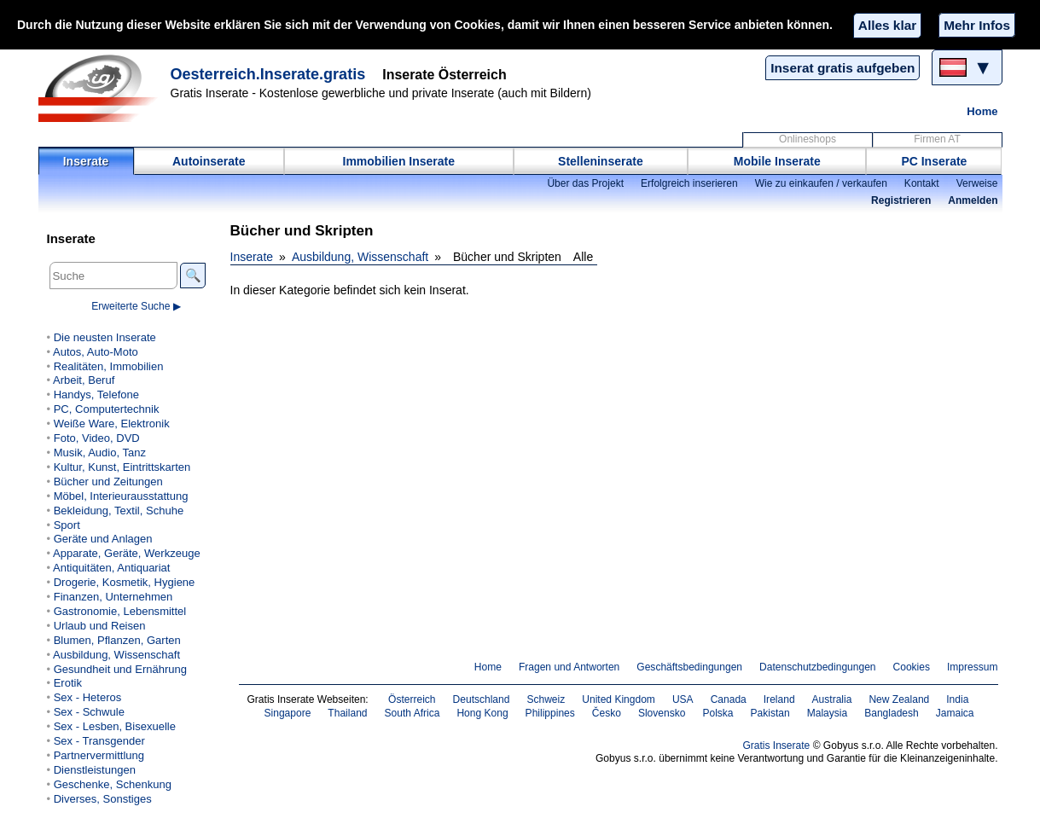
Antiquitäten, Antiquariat (111, 567)
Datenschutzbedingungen (817, 667)
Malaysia (827, 713)
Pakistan (770, 713)
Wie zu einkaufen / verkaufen (821, 183)
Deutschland (481, 699)
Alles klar (887, 25)
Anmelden (972, 200)
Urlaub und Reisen (100, 625)
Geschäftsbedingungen (689, 667)
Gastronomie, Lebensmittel (120, 611)
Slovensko (662, 713)
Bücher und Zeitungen (108, 481)
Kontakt (921, 183)
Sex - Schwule (89, 711)
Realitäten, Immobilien (109, 366)
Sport (67, 525)
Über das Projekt (585, 183)
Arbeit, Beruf (83, 380)
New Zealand (899, 699)
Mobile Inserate (777, 161)
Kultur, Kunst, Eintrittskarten (122, 467)
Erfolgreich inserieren (689, 183)
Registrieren (901, 200)
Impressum (972, 667)
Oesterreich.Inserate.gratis (268, 74)
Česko (606, 713)
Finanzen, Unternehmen (113, 596)
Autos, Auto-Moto (95, 351)
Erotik (68, 682)
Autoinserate (209, 161)
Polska (717, 713)
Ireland (779, 699)
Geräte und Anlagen (103, 538)
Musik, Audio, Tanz (100, 452)
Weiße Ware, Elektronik (112, 423)
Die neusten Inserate (105, 337)
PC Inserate (934, 161)
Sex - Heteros (88, 697)
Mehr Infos (977, 25)
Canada (729, 699)
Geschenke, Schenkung (112, 784)
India (957, 699)
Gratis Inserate (776, 745)
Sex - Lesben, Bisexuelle (115, 726)
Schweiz (545, 699)
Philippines (550, 713)
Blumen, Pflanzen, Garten (117, 640)
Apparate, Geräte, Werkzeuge (126, 553)
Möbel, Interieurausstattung (121, 496)
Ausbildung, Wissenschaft (360, 257)
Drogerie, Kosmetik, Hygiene (124, 582)
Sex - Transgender (99, 740)
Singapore (287, 713)
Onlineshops (807, 139)
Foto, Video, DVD (97, 438)
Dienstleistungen (95, 769)
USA (683, 699)
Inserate (86, 161)
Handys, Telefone (96, 394)
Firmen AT (937, 139)
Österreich (412, 699)
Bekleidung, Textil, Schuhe (118, 510)
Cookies (911, 667)
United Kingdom (618, 699)
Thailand (347, 713)
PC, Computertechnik (107, 409)
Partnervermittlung (99, 755)
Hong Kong (482, 713)
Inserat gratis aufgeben (842, 68)
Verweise (977, 183)
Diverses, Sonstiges (103, 798)
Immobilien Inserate (399, 161)
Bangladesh (891, 713)
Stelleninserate (600, 161)
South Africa (412, 713)
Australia (832, 699)
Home (982, 111)
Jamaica (955, 713)
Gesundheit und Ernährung (120, 669)
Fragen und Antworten (569, 667)
